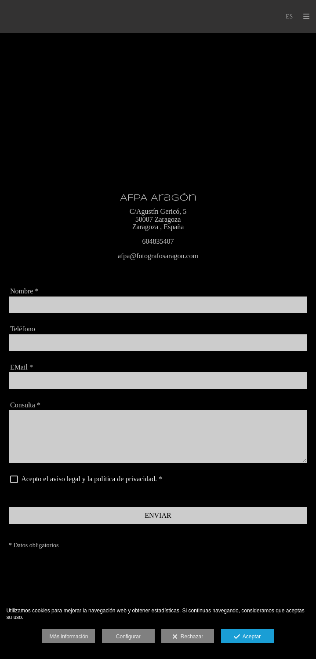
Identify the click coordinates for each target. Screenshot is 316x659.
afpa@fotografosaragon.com (158, 256)
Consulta (25, 405)
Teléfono (22, 329)
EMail (21, 367)
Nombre (24, 291)
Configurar (128, 636)
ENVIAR (158, 515)
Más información (68, 636)
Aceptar (247, 637)
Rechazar (187, 637)
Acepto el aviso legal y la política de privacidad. (89, 479)
